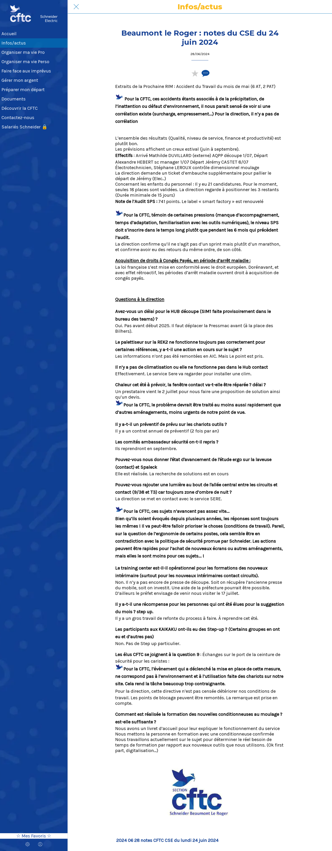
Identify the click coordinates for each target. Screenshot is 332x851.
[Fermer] (76, 6)
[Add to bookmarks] (195, 73)
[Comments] (205, 73)
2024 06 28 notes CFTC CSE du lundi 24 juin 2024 (167, 840)
